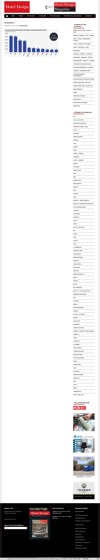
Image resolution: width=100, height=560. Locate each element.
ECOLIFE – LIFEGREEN (78, 160)
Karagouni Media (42, 557)
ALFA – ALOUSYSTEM (78, 120)
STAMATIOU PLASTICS (78, 327)
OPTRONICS (76, 301)
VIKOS (74, 368)
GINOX (74, 197)
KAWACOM (75, 260)
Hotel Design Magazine (81, 515)
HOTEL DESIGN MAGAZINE (79, 207)
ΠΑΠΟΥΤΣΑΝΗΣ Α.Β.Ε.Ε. (78, 394)
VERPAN (75, 361)
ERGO (74, 177)
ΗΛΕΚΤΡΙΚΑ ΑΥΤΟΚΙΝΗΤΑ (79, 95)
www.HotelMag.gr (80, 531)
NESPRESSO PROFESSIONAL (79, 294)
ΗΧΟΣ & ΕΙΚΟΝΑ (77, 99)
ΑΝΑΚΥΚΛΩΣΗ (76, 106)
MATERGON (76, 270)
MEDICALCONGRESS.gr (78, 274)
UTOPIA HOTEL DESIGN (78, 358)
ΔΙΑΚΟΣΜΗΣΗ (76, 50)
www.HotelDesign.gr (81, 528)
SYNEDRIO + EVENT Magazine (82, 520)
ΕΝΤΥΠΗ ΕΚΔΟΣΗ (55, 16)
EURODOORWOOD (77, 183)
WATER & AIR (76, 378)
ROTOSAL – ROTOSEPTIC (79, 314)
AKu (74, 116)
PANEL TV (75, 304)
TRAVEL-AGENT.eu (77, 347)
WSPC (74, 381)
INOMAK (75, 234)
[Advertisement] (32, 66)
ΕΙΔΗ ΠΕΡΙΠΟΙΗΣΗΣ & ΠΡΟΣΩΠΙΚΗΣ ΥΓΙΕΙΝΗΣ (83, 79)
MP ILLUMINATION (77, 287)
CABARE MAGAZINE (78, 136)
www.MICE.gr (78, 545)
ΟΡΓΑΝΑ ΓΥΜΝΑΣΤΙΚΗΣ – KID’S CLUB (81, 82)
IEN (74, 230)
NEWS (13, 16)
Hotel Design (23, 25)
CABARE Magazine (80, 518)
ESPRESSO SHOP (77, 180)
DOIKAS (75, 150)
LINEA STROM (76, 267)
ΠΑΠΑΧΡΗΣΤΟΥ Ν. (77, 391)
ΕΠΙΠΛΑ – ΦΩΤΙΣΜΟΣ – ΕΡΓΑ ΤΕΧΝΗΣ (81, 44)
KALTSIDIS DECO (77, 254)
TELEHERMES (76, 344)
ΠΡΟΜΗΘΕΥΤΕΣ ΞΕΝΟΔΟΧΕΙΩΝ (72, 16)
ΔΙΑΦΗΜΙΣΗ (88, 16)
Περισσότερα (77, 558)
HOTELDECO (76, 210)
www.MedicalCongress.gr (82, 542)
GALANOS (75, 193)
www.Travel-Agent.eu (81, 548)
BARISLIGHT (76, 133)
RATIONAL (75, 311)
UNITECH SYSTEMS (77, 354)
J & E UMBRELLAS (77, 247)
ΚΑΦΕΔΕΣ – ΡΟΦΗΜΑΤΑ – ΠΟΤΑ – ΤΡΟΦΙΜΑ (83, 35)
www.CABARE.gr (79, 537)
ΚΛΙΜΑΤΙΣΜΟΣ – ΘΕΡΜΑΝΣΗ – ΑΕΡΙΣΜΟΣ (82, 57)
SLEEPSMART (76, 324)
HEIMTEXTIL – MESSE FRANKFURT (81, 200)
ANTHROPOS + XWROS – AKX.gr (80, 126)
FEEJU (74, 190)
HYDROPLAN (76, 217)
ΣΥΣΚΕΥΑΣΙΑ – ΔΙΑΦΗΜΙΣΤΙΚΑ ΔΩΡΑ (81, 70)
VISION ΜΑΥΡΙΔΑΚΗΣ (78, 374)
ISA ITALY (75, 240)
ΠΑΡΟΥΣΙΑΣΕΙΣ (31, 16)
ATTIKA (75, 130)
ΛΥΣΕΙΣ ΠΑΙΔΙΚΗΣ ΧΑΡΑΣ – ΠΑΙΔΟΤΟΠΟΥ (82, 85)
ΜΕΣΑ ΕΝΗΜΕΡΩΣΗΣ (78, 89)
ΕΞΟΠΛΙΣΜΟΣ (42, 16)
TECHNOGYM (76, 341)
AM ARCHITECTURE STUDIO (79, 123)
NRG (74, 297)
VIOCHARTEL (76, 371)
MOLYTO (75, 284)
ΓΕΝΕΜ (74, 388)
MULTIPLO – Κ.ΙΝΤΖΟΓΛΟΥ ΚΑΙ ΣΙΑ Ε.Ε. (82, 290)
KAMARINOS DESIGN (78, 257)
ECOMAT (75, 163)
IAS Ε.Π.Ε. (75, 220)
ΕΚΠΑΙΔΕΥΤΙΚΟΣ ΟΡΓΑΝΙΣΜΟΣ (80, 102)
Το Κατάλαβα (85, 558)
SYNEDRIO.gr (76, 334)
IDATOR (75, 223)
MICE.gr (75, 277)
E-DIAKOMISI (76, 156)
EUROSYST (75, 187)
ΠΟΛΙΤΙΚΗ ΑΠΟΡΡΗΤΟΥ (10, 519)
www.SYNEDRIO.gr (80, 539)
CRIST (74, 143)
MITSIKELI (75, 280)
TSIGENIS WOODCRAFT (78, 351)
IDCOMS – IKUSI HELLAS (79, 227)
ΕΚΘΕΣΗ (75, 92)
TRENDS (20, 16)
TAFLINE (75, 337)
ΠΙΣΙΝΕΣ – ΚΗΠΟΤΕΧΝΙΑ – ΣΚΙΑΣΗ (81, 47)
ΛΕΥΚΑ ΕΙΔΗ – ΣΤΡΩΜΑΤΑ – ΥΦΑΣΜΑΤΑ (82, 54)
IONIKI (74, 237)
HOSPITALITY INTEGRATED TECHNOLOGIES (83, 203)
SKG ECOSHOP (76, 321)
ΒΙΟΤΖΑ (75, 384)
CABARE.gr (75, 140)
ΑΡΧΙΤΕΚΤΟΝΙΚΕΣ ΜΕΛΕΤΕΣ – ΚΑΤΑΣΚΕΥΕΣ (83, 67)
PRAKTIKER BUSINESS (78, 307)
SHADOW (75, 317)
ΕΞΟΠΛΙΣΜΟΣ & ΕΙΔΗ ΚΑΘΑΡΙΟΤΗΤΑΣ (82, 64)
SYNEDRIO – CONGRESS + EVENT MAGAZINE (83, 331)
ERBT (74, 173)
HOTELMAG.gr (76, 213)
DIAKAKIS (75, 146)
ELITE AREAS (76, 166)
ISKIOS (74, 244)
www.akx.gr (78, 534)
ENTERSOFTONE (77, 170)
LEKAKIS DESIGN (77, 264)
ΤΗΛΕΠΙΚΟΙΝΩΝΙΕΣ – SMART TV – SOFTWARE (83, 60)
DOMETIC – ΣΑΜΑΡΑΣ (78, 153)
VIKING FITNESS (77, 364)
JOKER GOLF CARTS (78, 250)
